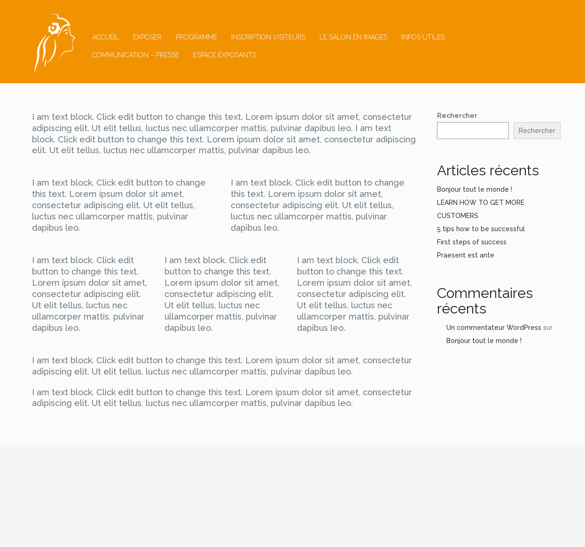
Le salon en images (353, 37)
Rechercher (457, 115)
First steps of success (472, 242)
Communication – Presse (135, 55)
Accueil (105, 37)
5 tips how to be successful (481, 229)
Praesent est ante (465, 255)
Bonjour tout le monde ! (474, 189)
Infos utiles (423, 37)
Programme (196, 37)
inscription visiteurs (268, 37)
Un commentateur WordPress (493, 327)
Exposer (147, 37)
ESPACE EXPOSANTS (224, 55)
